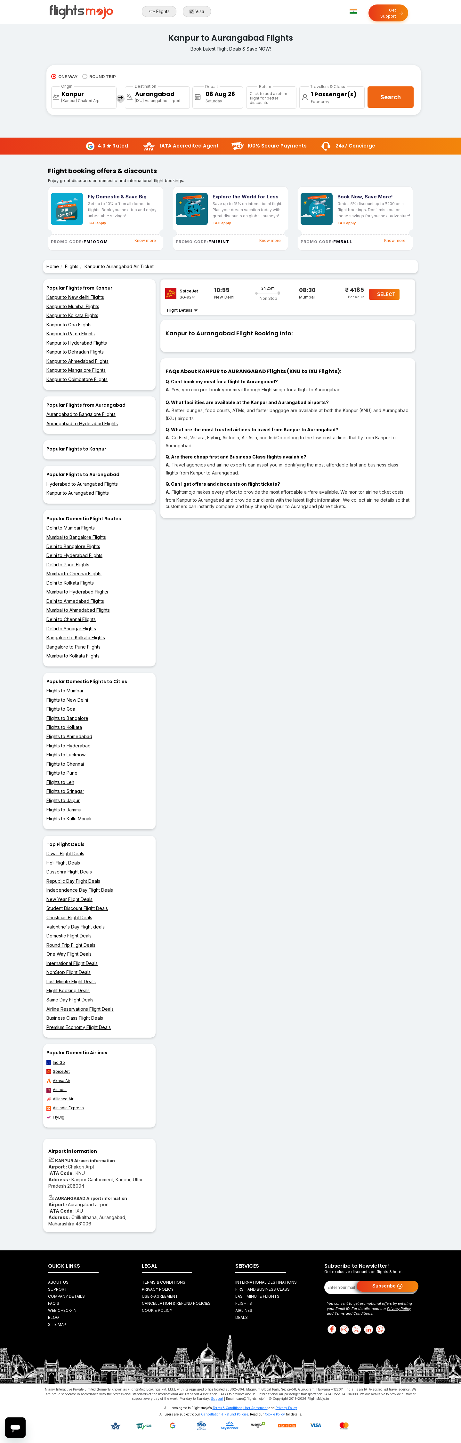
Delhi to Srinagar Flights (71, 628)
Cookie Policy (157, 1310)
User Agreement (255, 1408)
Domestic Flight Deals (69, 935)
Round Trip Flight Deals (70, 945)
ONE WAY (64, 76)
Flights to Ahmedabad (69, 736)
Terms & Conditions (163, 1282)
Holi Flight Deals (63, 862)
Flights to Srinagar (65, 791)
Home (52, 266)
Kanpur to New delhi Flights (75, 297)
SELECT (386, 294)
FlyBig (55, 1117)
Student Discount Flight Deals (77, 908)
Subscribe (387, 1286)
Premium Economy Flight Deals (78, 1027)
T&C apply (97, 223)
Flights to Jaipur (63, 800)
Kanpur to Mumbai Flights (72, 306)
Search (390, 97)
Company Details (66, 1296)
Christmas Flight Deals (69, 917)
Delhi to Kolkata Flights (70, 583)
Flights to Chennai (65, 764)
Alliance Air (59, 1099)
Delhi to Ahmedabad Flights (75, 601)
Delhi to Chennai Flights (71, 619)
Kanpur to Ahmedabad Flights (77, 361)
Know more (145, 240)
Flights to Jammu (63, 809)
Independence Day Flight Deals (79, 890)
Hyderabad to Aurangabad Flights (82, 484)
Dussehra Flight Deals (69, 871)
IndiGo (55, 1062)
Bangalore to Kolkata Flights (75, 637)
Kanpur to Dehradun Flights (75, 352)
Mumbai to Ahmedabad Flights (78, 610)
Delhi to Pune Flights (67, 564)
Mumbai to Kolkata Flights (73, 655)
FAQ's (53, 1303)
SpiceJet (58, 1071)
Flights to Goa (60, 709)
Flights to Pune (61, 773)
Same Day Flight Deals (69, 999)
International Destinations (266, 1282)
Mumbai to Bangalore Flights (76, 537)
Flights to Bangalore (67, 718)
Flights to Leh (60, 782)
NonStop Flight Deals (68, 972)
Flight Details (182, 310)
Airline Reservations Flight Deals (80, 1009)
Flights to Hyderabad (68, 745)
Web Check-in (62, 1310)
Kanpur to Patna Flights (70, 333)
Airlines (243, 1310)
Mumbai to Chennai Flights (73, 573)
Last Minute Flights (257, 1296)
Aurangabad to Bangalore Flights (81, 414)
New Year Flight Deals (69, 899)
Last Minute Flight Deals (71, 981)
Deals (241, 1317)
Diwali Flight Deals (65, 853)
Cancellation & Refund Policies (176, 1303)
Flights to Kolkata (64, 727)
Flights (159, 11)
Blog (53, 1317)
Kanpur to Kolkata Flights (72, 315)
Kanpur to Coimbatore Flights (77, 379)
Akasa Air (58, 1080)
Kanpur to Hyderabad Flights (76, 343)
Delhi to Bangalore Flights (73, 546)
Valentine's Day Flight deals (75, 926)
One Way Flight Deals (69, 954)
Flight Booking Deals (68, 990)
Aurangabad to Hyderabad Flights (82, 423)
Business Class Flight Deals (74, 1018)
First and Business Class (262, 1289)
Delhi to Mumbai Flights (70, 527)
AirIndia (56, 1089)
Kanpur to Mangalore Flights (76, 370)
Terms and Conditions (353, 1313)
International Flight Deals (72, 963)
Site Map (57, 1324)
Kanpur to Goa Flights (69, 324)
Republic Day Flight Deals (73, 881)
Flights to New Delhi (67, 700)
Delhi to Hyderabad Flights (74, 555)
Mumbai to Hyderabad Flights (77, 591)
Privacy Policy (158, 1289)
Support (57, 1289)
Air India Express (65, 1108)
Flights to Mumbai (64, 690)
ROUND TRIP (99, 76)
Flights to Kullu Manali (68, 818)
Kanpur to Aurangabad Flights (77, 493)
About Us (58, 1282)
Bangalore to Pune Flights (73, 647)
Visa (197, 11)
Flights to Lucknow (65, 754)
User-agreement (160, 1296)
